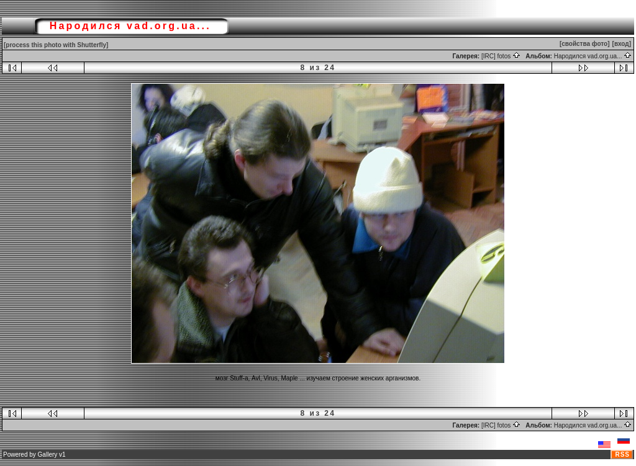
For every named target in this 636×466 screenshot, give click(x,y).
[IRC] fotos (500, 56)
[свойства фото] (585, 43)
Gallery (48, 454)
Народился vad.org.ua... (593, 56)
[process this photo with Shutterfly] (56, 45)
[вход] (621, 43)
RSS (622, 454)
